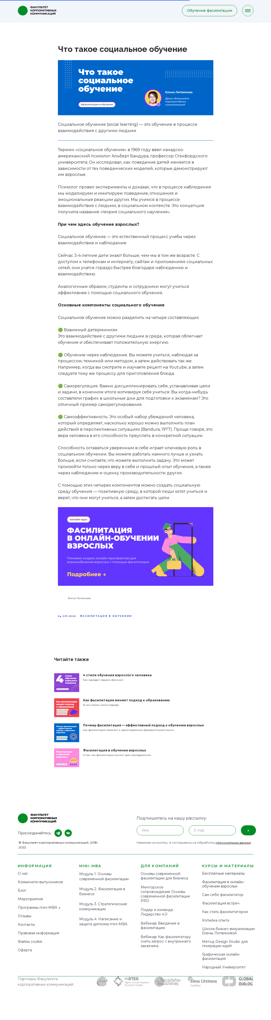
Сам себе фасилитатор (222, 899)
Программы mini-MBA (37, 912)
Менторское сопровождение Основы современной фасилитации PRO (165, 899)
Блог (22, 895)
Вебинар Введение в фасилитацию (160, 930)
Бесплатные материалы (223, 878)
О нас (23, 878)
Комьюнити (28, 886)
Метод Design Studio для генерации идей (225, 948)
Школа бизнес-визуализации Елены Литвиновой (228, 935)
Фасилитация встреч (220, 908)
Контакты (26, 929)
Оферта (25, 955)
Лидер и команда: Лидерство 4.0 (157, 916)
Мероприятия (30, 903)
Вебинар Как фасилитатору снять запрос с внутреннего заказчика (166, 946)
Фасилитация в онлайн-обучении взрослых (223, 888)
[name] (160, 835)
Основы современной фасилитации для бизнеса (164, 880)
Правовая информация (38, 938)
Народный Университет (224, 972)
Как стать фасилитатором (225, 916)
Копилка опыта (215, 925)
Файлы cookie (30, 946)
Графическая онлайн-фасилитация (221, 961)
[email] (212, 835)
